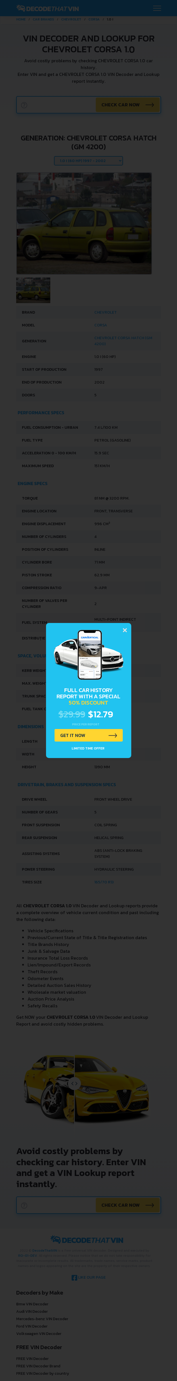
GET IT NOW (72, 735)
